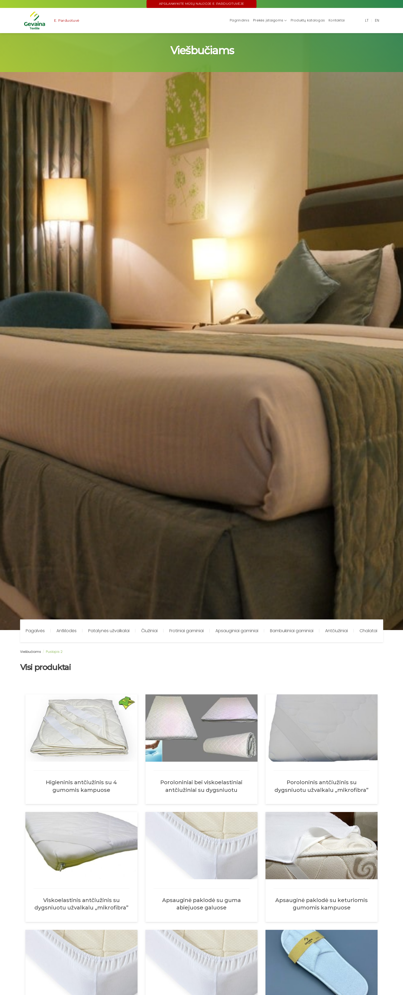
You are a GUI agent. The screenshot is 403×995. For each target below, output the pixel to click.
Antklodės (66, 631)
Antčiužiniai (336, 631)
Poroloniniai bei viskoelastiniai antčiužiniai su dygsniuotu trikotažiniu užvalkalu (201, 786)
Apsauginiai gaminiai (236, 631)
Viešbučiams (30, 651)
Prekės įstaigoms (270, 20)
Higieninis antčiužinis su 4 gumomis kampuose (81, 786)
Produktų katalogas (308, 20)
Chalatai (368, 631)
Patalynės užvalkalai (109, 631)
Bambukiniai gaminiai (291, 631)
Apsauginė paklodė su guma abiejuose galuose (201, 904)
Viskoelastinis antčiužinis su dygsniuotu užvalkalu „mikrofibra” (81, 904)
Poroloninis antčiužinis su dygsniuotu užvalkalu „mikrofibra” (321, 786)
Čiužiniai (149, 631)
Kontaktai (337, 20)
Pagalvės (35, 631)
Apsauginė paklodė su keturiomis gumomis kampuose (321, 904)
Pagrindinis (239, 20)
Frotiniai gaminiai (186, 631)
